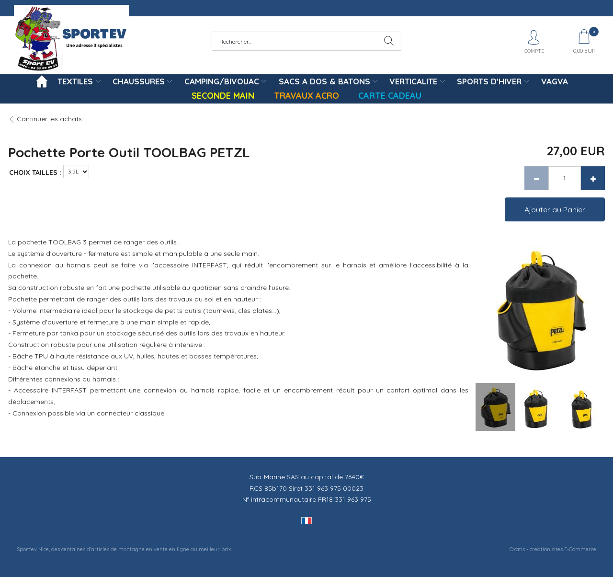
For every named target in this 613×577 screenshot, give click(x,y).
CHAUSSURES (139, 81)
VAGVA (554, 81)
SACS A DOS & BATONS (324, 81)
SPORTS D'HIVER (489, 81)
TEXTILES (75, 81)
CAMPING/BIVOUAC (221, 81)
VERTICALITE (413, 81)
